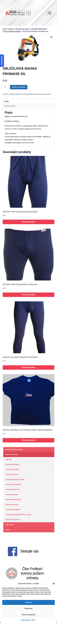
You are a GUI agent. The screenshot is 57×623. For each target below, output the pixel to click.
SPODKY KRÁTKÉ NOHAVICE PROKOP (20, 284)
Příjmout (28, 602)
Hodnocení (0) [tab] (9, 106)
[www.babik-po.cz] (15, 13)
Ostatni (29, 529)
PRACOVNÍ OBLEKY (12, 494)
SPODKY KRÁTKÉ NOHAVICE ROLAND (20, 212)
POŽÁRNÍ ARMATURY (29, 489)
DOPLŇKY (29, 459)
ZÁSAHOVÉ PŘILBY (12, 474)
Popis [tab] (6, 101)
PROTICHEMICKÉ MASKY (30, 94)
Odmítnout (28, 609)
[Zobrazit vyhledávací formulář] (28, 13)
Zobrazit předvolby (28, 615)
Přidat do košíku (18, 87)
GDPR (33, 620)
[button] (54, 583)
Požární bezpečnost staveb (29, 449)
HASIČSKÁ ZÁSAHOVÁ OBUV (15, 479)
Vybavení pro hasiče (44, 94)
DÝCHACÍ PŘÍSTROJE (15, 94)
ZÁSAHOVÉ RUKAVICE (29, 519)
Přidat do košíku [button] (28, 222)
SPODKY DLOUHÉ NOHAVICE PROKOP (20, 357)
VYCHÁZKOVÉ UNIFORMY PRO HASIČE (18, 514)
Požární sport (29, 524)
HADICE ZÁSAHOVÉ (29, 469)
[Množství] (6, 87)
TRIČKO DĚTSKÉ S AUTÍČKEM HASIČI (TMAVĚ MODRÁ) (27, 430)
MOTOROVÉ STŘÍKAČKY (13, 484)
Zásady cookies (25, 620)
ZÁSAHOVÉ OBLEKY (12, 504)
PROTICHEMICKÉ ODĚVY (29, 499)
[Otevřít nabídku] (49, 13)
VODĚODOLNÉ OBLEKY (29, 509)
